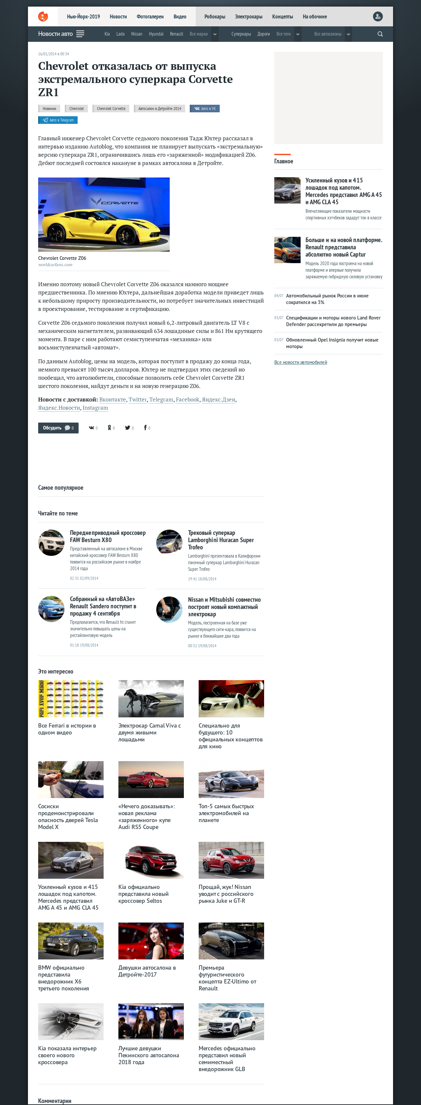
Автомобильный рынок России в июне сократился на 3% (321, 298)
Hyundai (156, 34)
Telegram (161, 399)
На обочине (315, 16)
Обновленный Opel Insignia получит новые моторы (326, 343)
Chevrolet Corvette (111, 108)
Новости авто (55, 33)
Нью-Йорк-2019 (83, 16)
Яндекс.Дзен (218, 399)
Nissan (136, 34)
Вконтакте (112, 399)
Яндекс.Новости (59, 407)
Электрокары (248, 16)
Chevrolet (76, 108)
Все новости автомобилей (300, 362)
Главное (283, 160)
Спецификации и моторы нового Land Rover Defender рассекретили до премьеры (327, 321)
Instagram (95, 407)
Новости (118, 16)
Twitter (138, 399)
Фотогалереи (150, 16)
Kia (107, 34)
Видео (180, 16)
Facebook (187, 399)
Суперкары (241, 34)
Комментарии (54, 1100)
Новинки (49, 108)
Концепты (282, 16)
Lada (120, 34)
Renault (176, 34)
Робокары (215, 16)
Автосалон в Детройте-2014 (159, 108)
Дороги (264, 34)
